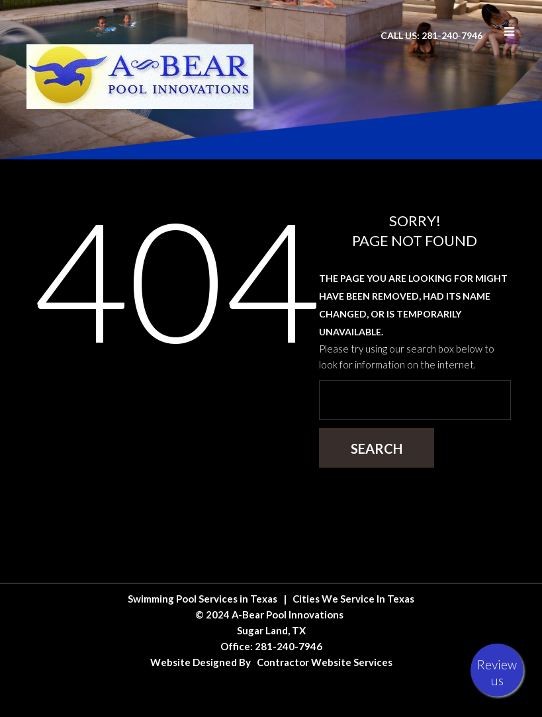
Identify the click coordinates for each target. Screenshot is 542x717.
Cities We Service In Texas (353, 599)
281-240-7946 (288, 646)
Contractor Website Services (324, 662)
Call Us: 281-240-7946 (431, 35)
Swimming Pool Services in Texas (202, 599)
